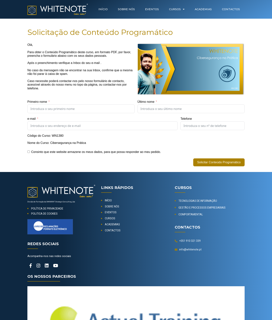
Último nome (146, 101)
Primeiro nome (37, 101)
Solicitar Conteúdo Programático (219, 162)
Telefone (186, 118)
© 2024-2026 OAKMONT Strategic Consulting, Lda (136, 309)
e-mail (31, 118)
